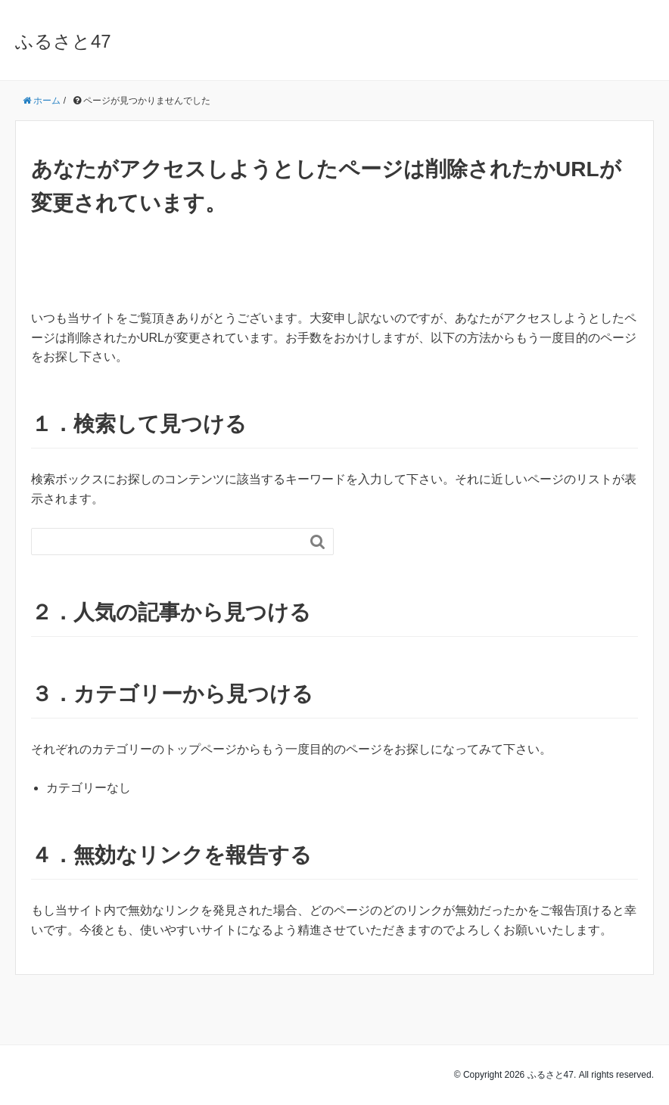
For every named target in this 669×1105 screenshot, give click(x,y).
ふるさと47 (63, 41)
